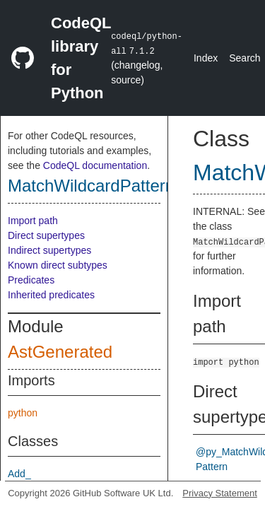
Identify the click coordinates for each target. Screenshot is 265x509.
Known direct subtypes (57, 265)
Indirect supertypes (49, 250)
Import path (33, 220)
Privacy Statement (219, 493)
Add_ (19, 473)
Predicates (31, 280)
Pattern (212, 466)
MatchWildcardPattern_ (96, 185)
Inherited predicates (51, 294)
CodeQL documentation (95, 165)
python (22, 413)
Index (206, 58)
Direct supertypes (46, 235)
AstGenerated (60, 351)
